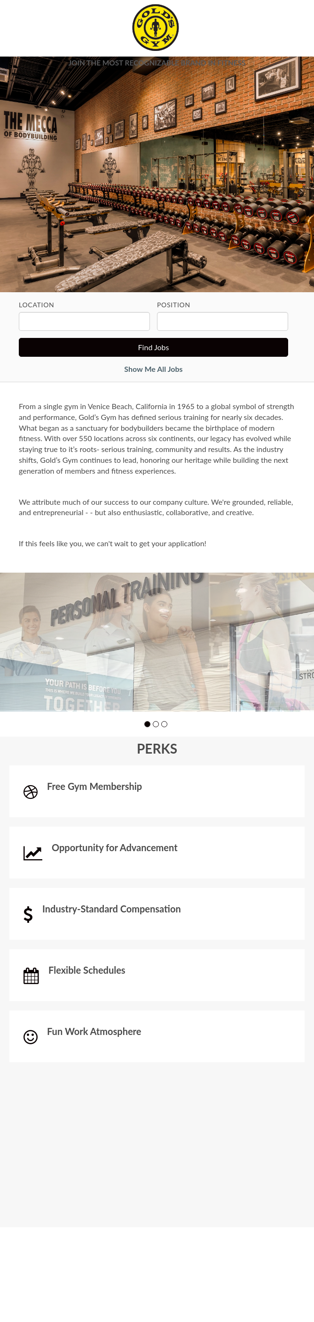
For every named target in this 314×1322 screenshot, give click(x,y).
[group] (157, 672)
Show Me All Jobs (153, 368)
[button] (147, 784)
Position (173, 305)
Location (36, 305)
